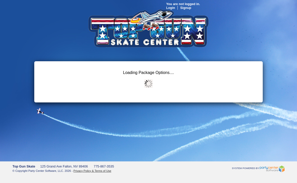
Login (225, 8)
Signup (240, 8)
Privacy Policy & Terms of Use (92, 170)
